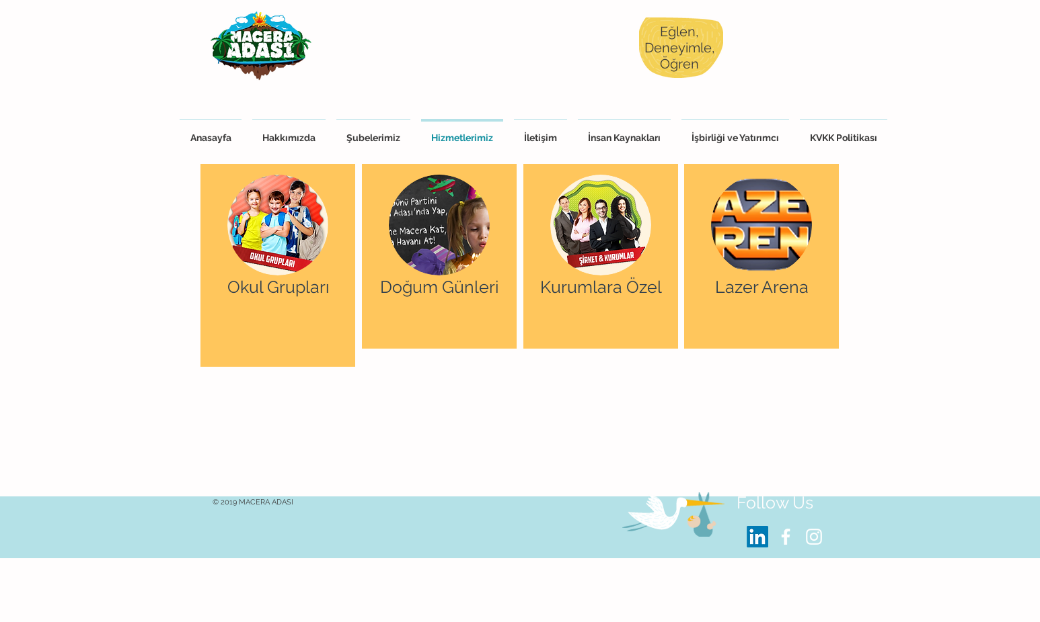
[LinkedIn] (757, 536)
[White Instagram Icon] (814, 536)
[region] (277, 265)
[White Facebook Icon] (785, 536)
